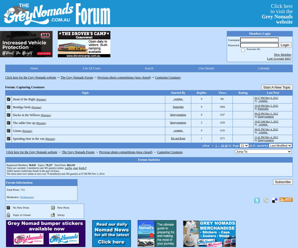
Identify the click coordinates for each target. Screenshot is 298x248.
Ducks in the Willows (26, 115)
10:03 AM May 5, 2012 (266, 121)
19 (222, 145)
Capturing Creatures (168, 77)
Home (34, 68)
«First (206, 145)
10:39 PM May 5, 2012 (266, 105)
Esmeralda (178, 106)
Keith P (82, 168)
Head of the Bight (24, 99)
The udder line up (24, 123)
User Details (206, 68)
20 (226, 145)
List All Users (91, 68)
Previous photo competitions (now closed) (124, 77)
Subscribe (283, 182)
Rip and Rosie (178, 138)
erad (75, 168)
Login (285, 45)
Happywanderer (178, 114)
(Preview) (41, 99)
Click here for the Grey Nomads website (30, 77)
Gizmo (17, 131)
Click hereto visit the (277, 14)
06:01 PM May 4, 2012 (266, 129)
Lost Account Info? (279, 58)
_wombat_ (178, 98)
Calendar (263, 68)
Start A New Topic (277, 87)
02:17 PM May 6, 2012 (266, 97)
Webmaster (27, 197)
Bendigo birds (22, 107)
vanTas (68, 168)
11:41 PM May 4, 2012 (266, 137)
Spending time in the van (28, 139)
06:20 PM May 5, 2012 (266, 113)
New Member (282, 54)
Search (149, 68)
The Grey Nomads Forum (77, 77)
